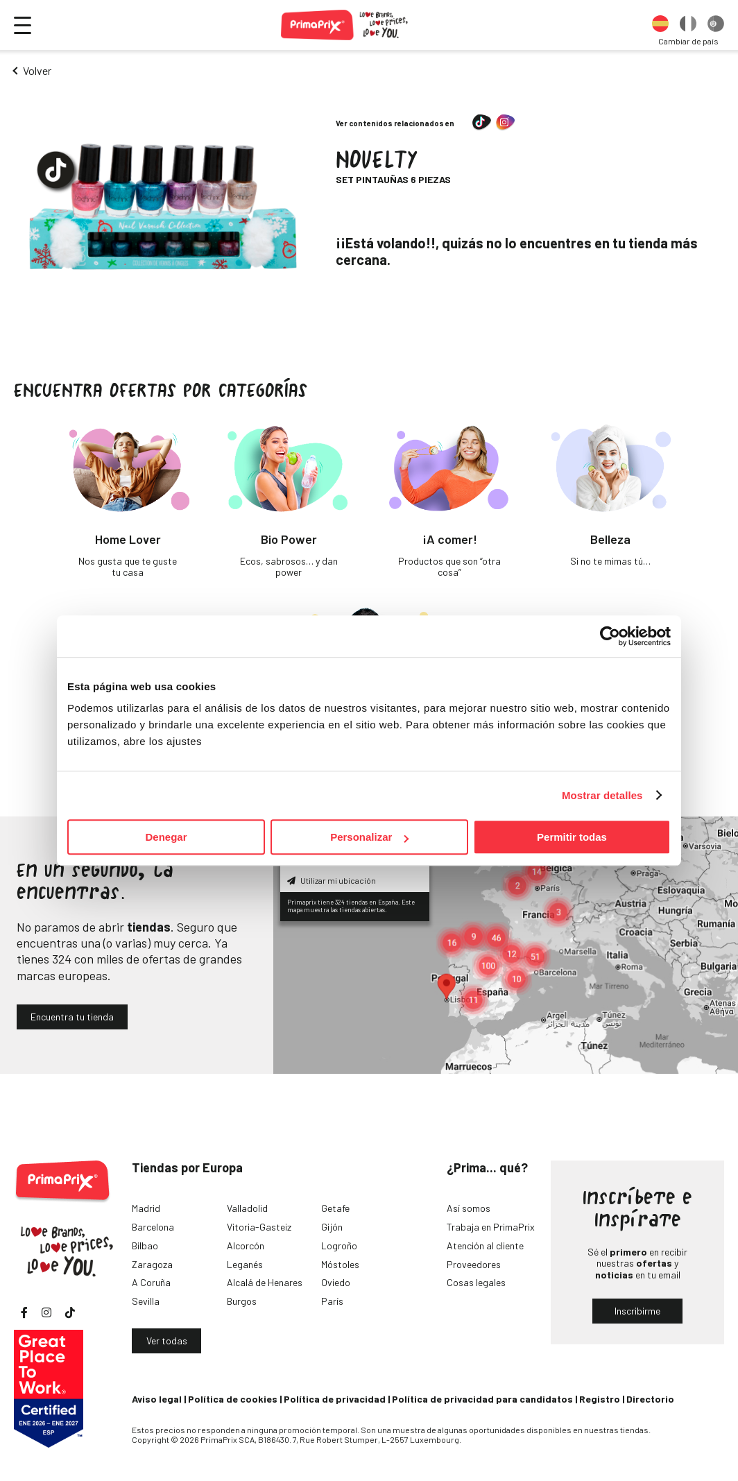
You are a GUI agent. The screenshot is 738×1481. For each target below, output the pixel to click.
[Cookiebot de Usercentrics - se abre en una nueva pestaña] (610, 636)
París (332, 1301)
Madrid (146, 1208)
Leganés (245, 1264)
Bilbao (145, 1245)
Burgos (242, 1301)
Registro (599, 1399)
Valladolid (247, 1208)
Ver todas (166, 1340)
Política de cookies (232, 1399)
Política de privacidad (335, 1399)
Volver (37, 70)
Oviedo (335, 1282)
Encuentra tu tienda (72, 1016)
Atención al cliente (485, 1245)
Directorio (650, 1399)
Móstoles (340, 1264)
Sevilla (146, 1301)
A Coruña (151, 1282)
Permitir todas (572, 837)
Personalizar (369, 837)
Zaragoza (152, 1264)
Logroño (339, 1245)
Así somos (468, 1208)
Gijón (332, 1227)
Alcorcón (245, 1245)
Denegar (166, 837)
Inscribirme (637, 1311)
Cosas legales (476, 1282)
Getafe (335, 1208)
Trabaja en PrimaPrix (491, 1227)
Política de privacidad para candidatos (482, 1399)
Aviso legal (157, 1399)
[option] (660, 25)
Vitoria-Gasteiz (259, 1227)
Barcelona (153, 1227)
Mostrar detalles (602, 795)
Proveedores (474, 1264)
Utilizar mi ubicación (331, 880)
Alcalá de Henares (264, 1282)
